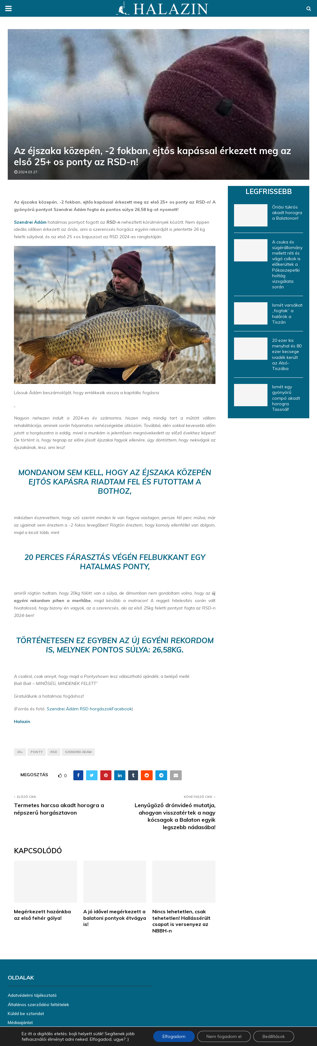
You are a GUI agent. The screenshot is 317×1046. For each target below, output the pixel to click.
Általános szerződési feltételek (38, 1004)
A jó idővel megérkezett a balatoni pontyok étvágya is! (114, 918)
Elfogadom (174, 1036)
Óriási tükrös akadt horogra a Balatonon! (287, 212)
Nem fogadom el (223, 1036)
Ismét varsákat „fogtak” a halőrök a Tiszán (287, 313)
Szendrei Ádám (30, 222)
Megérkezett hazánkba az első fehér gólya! (42, 914)
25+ (20, 752)
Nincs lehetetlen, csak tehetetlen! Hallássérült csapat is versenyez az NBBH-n (181, 921)
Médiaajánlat (20, 1022)
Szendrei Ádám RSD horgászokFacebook (89, 709)
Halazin (22, 721)
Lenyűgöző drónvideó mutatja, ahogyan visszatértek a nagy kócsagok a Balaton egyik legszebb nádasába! (175, 816)
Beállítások (274, 1036)
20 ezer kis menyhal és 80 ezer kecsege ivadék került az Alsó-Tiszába (287, 354)
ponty (37, 752)
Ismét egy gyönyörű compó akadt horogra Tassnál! (286, 398)
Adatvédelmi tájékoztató (32, 995)
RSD (53, 752)
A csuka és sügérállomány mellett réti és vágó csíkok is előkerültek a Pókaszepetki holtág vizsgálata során (287, 264)
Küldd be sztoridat (26, 1013)
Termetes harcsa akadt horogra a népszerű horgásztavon (59, 809)
